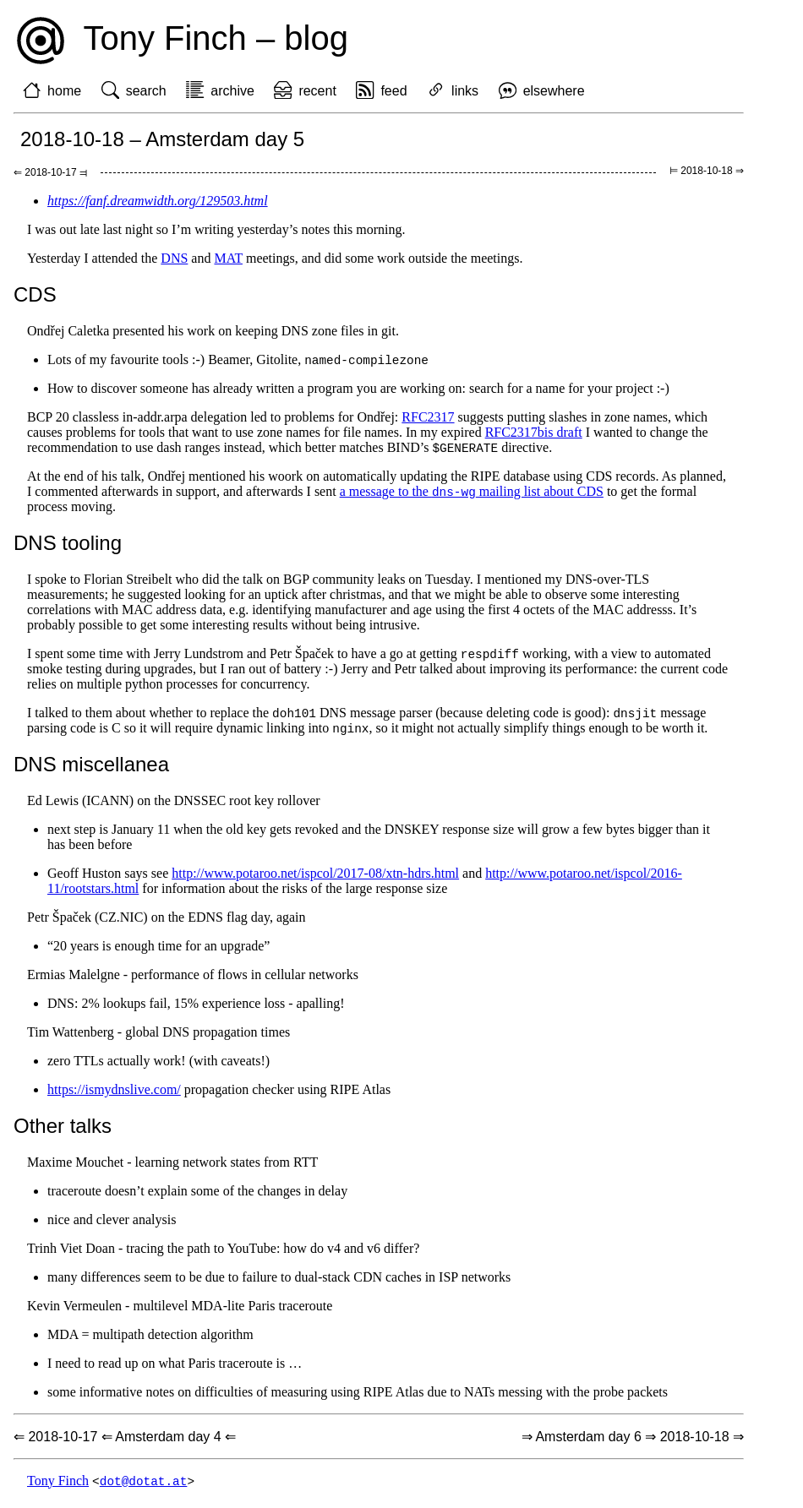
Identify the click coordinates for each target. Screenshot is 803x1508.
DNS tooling (68, 545)
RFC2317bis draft (533, 433)
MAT (228, 258)
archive (232, 91)
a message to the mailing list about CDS (472, 494)
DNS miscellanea (91, 769)
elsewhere (554, 91)
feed (393, 91)
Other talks (63, 1130)
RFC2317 (428, 418)
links (464, 91)
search (146, 91)
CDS (35, 294)
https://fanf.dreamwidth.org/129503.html (157, 200)
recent (317, 91)
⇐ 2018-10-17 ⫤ (50, 172)
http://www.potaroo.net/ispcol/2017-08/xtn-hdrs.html (315, 878)
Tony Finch (58, 1486)
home (64, 91)
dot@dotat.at (144, 1486)
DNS (174, 258)
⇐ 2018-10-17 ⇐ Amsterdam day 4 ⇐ (125, 1442)
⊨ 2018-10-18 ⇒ (706, 171)
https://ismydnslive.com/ (114, 1094)
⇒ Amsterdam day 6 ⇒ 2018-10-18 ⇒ (633, 1442)
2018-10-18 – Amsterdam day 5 (162, 139)
